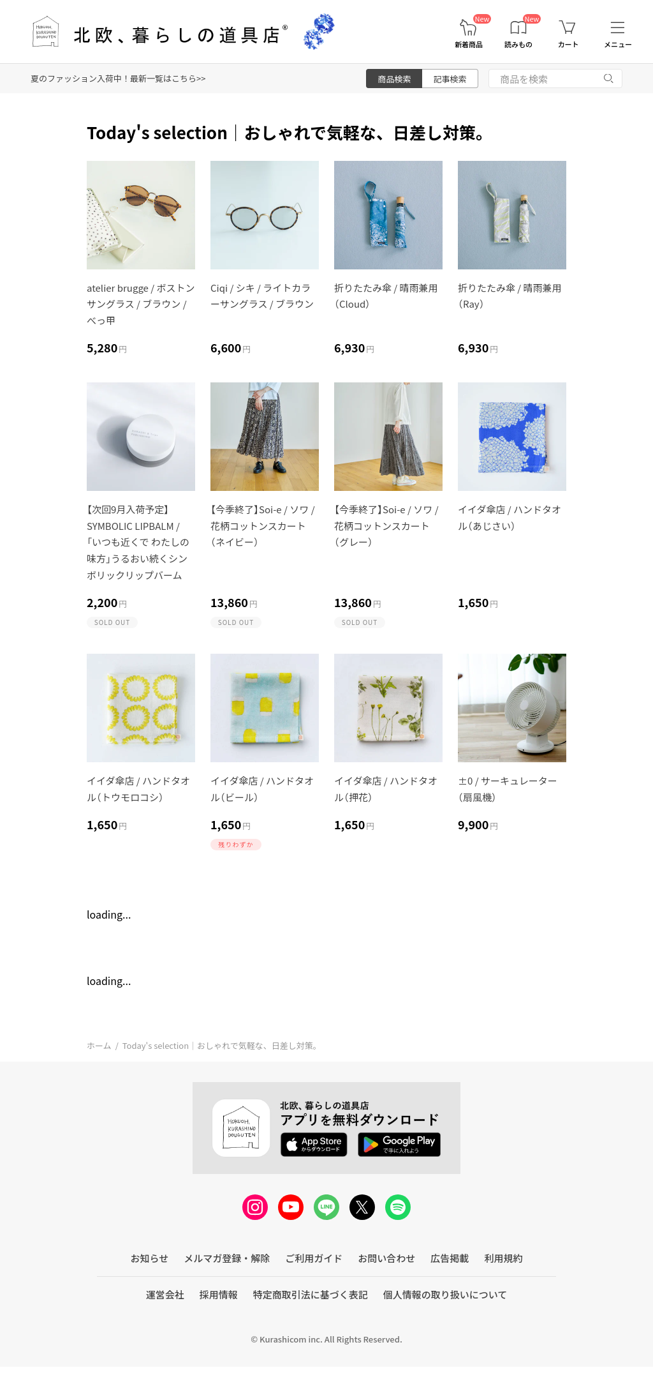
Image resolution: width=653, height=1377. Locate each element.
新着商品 (469, 44)
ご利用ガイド (313, 1258)
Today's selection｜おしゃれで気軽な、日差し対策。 (221, 1045)
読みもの (518, 44)
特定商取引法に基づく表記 (310, 1294)
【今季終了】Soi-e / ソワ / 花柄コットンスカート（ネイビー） (262, 525)
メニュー (618, 44)
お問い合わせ (386, 1258)
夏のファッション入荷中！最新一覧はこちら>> (118, 78)
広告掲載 (449, 1258)
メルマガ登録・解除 (227, 1258)
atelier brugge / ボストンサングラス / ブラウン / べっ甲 (141, 304)
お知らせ (150, 1258)
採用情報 (219, 1294)
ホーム (99, 1045)
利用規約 (503, 1258)
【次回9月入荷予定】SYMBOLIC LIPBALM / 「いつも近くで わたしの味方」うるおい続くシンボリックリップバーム (138, 541)
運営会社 (165, 1294)
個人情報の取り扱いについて (445, 1294)
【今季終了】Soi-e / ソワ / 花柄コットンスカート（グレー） (386, 525)
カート (568, 44)
